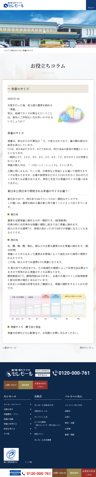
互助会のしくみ (40, 411)
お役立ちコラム (16, 50)
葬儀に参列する (10, 424)
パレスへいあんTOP (73, 405)
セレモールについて (12, 404)
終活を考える (9, 429)
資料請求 (74, 472)
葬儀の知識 (8, 419)
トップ (6, 50)
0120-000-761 (36, 472)
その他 (6, 434)
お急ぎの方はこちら (89, 472)
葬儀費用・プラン (11, 414)
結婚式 (67, 411)
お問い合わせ (59, 472)
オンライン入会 (40, 417)
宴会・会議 (69, 423)
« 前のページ (9, 347)
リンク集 (28, 462)
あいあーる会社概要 (42, 440)
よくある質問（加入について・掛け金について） (47, 425)
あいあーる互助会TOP (43, 405)
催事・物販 (69, 434)
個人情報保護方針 (11, 462)
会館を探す (8, 409)
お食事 (67, 429)
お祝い (67, 417)
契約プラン (39, 434)
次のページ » (86, 347)
